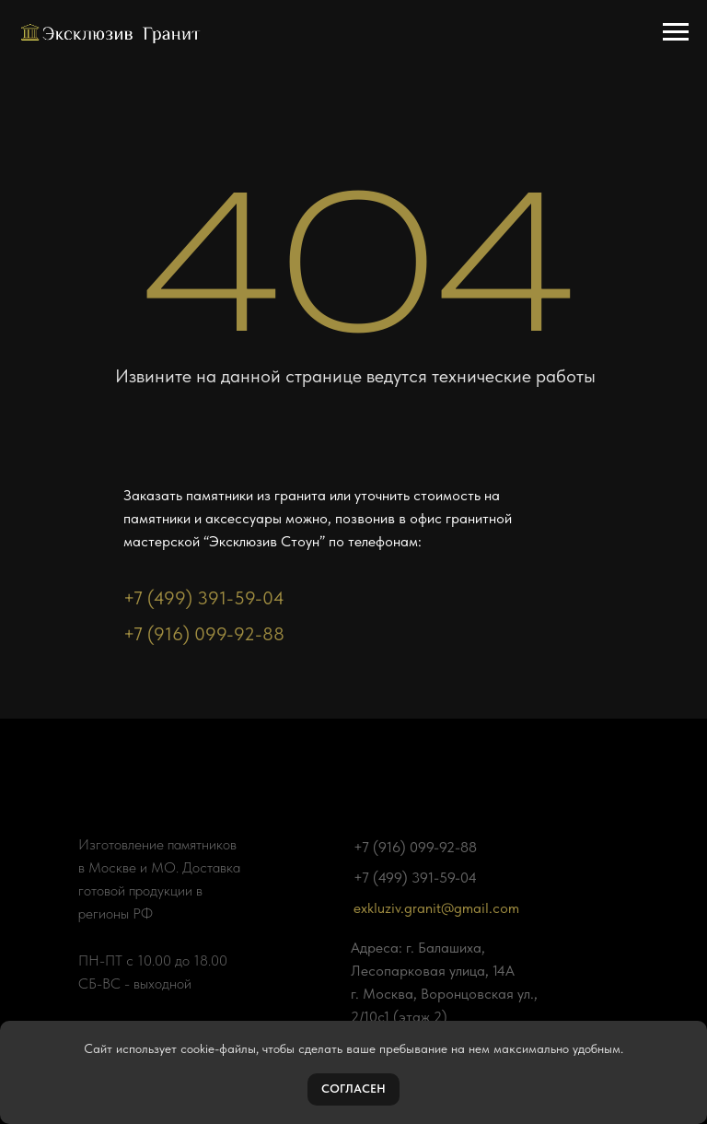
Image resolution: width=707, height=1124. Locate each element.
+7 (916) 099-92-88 (203, 634)
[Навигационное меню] (676, 32)
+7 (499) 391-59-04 (203, 598)
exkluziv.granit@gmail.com (436, 908)
